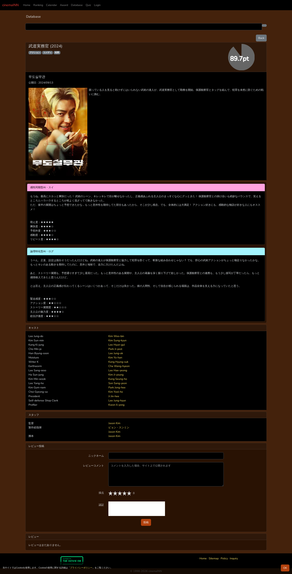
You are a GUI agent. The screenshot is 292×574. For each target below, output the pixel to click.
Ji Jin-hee (113, 396)
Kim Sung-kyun (117, 340)
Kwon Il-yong (116, 405)
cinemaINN (10, 5)
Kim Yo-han (115, 357)
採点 (101, 493)
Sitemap (214, 558)
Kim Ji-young (115, 374)
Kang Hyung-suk (118, 362)
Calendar (51, 5)
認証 (101, 505)
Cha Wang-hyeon (119, 366)
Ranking (38, 5)
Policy (224, 558)
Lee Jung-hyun (117, 400)
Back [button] (261, 38)
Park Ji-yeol (115, 349)
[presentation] (136, 508)
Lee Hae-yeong (117, 370)
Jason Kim (114, 423)
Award (64, 5)
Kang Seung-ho (117, 379)
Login (97, 5)
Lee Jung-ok (115, 353)
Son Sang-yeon (117, 383)
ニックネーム (96, 456)
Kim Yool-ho (115, 392)
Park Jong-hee (117, 387)
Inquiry (234, 558)
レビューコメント (93, 465)
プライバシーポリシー (81, 567)
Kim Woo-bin (116, 336)
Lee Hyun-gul (116, 345)
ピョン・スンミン (118, 427)
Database (77, 5)
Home (26, 5)
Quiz (88, 5)
